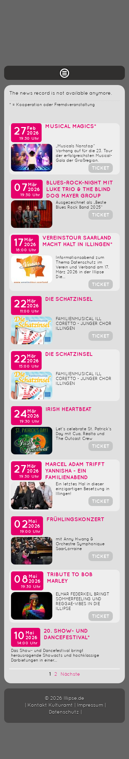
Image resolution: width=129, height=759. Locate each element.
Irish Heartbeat (68, 409)
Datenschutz (64, 712)
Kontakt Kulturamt (50, 705)
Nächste (70, 674)
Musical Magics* (70, 126)
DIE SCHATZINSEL (69, 299)
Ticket (100, 168)
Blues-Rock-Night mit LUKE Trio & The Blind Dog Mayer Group (79, 189)
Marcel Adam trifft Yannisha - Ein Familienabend (75, 471)
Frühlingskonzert (75, 519)
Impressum (90, 705)
